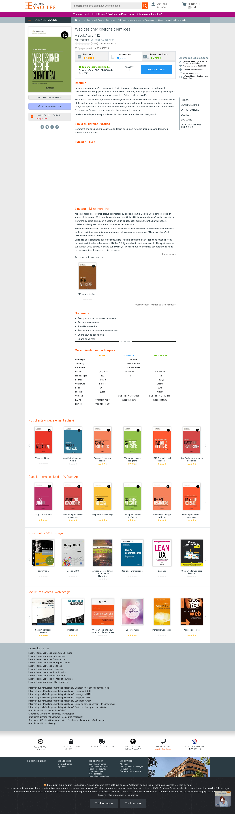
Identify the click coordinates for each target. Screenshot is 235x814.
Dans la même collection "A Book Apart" (55, 477)
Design (52, 723)
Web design (99, 720)
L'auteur (185, 115)
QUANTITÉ (129, 67)
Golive (104, 707)
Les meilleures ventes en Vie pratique (46, 675)
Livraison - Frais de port (99, 766)
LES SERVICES (126, 761)
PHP (88, 697)
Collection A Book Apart (102, 40)
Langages (79, 691)
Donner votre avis (107, 43)
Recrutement (125, 769)
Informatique (34, 688)
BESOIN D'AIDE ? (96, 761)
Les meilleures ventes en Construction (47, 659)
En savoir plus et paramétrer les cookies (118, 795)
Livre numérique (96, 771)
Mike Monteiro (82, 40)
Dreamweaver (108, 704)
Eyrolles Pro (63, 766)
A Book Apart (133, 367)
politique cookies (119, 785)
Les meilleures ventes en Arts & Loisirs (47, 672)
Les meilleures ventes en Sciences (45, 666)
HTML (89, 694)
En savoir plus (169, 254)
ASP (88, 701)
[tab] (92, 56)
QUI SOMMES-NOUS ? (36, 761)
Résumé (185, 100)
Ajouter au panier (156, 69)
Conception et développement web (92, 688)
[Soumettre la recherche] (145, 5)
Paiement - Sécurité (97, 769)
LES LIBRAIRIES (64, 761)
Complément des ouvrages (131, 766)
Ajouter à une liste (49, 106)
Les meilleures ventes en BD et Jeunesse (48, 682)
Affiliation (124, 764)
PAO (64, 710)
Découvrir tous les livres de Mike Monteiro (155, 304)
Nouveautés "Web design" (46, 533)
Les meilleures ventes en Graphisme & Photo (50, 653)
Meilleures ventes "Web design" (49, 592)
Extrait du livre (190, 110)
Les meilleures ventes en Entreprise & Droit (49, 662)
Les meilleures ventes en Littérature (45, 669)
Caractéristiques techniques (191, 125)
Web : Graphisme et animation (76, 720)
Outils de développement (87, 704)
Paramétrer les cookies (99, 776)
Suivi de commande (97, 764)
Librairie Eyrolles (65, 764)
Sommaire (186, 119)
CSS (88, 691)
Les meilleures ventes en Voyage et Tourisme (50, 679)
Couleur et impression (72, 717)
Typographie (68, 713)
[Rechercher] (106, 5)
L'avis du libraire (190, 105)
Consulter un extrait (49, 97)
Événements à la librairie (130, 771)
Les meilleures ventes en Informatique (47, 656)
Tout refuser (133, 803)
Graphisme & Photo (37, 710)
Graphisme (54, 710)
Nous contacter (95, 774)
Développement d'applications (58, 688)
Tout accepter (104, 803)
